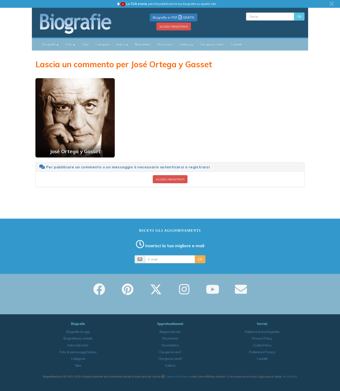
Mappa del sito (170, 332)
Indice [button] (122, 45)
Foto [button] (70, 45)
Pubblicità (291, 376)
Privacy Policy (262, 338)
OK (299, 16)
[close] (331, 3)
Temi (85, 45)
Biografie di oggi (78, 332)
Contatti (236, 45)
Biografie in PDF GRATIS (173, 17)
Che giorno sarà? (212, 45)
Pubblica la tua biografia (262, 332)
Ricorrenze (165, 45)
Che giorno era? (170, 352)
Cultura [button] (186, 45)
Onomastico (170, 345)
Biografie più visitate (78, 338)
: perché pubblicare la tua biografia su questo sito (166, 4)
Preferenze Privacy (262, 352)
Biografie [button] (50, 45)
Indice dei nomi (78, 345)
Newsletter (142, 45)
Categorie (103, 45)
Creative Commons (177, 376)
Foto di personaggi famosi (78, 352)
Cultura (170, 365)
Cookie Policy (262, 345)
